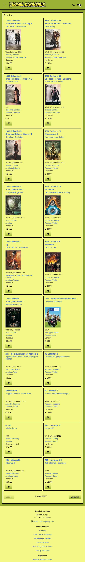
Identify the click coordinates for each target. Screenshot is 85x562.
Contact (42, 530)
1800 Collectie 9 (52, 242)
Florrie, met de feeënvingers (57, 393)
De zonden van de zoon (16, 26)
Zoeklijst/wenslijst (42, 550)
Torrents (48, 110)
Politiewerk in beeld (53, 302)
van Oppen (49, 333)
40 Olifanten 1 (51, 391)
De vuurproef (50, 247)
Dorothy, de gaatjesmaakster (57, 357)
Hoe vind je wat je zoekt (42, 546)
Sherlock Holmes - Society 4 (58, 23)
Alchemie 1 (50, 245)
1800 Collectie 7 (13, 299)
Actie (54, 335)
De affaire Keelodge (14, 137)
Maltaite (8, 439)
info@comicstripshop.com (43, 521)
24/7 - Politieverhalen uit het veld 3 (61, 299)
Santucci (48, 165)
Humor (55, 441)
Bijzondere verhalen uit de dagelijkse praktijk (22, 358)
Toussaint (56, 369)
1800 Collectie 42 (53, 20)
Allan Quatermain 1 (15, 302)
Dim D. (8, 220)
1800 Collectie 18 (13, 187)
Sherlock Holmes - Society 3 (19, 79)
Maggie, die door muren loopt (18, 393)
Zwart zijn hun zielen (54, 82)
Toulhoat (48, 55)
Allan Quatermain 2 (15, 189)
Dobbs (14, 220)
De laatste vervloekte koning (57, 192)
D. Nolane (55, 220)
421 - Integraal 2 (13, 460)
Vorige (9, 497)
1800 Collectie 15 (53, 187)
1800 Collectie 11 (13, 242)
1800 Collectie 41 (13, 76)
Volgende (75, 497)
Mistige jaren (11, 428)
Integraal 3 (49, 428)
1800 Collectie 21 (53, 131)
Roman (47, 220)
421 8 (8, 425)
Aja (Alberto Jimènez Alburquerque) (19, 275)
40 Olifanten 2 (12, 391)
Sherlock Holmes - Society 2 (58, 79)
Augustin (48, 369)
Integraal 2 (10, 463)
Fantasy (55, 168)
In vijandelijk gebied (14, 192)
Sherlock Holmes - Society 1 (19, 134)
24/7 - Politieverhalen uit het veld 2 (22, 354)
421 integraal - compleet (55, 463)
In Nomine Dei (12, 82)
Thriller (15, 57)
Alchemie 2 (50, 189)
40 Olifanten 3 (51, 354)
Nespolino (9, 110)
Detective (22, 57)
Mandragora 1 (51, 134)
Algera (56, 333)
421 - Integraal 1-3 (53, 460)
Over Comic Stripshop (42, 534)
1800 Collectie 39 (53, 76)
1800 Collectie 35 (13, 131)
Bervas (8, 165)
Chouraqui (9, 277)
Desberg (15, 439)
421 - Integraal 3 (52, 425)
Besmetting (50, 26)
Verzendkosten (42, 542)
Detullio (8, 55)
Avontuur (9, 57)
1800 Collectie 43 (13, 20)
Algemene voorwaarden (42, 559)
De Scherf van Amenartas (17, 247)
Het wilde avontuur (14, 304)
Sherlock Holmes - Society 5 (19, 23)
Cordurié (15, 55)
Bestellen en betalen (42, 538)
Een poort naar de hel (54, 137)
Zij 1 (7, 245)
